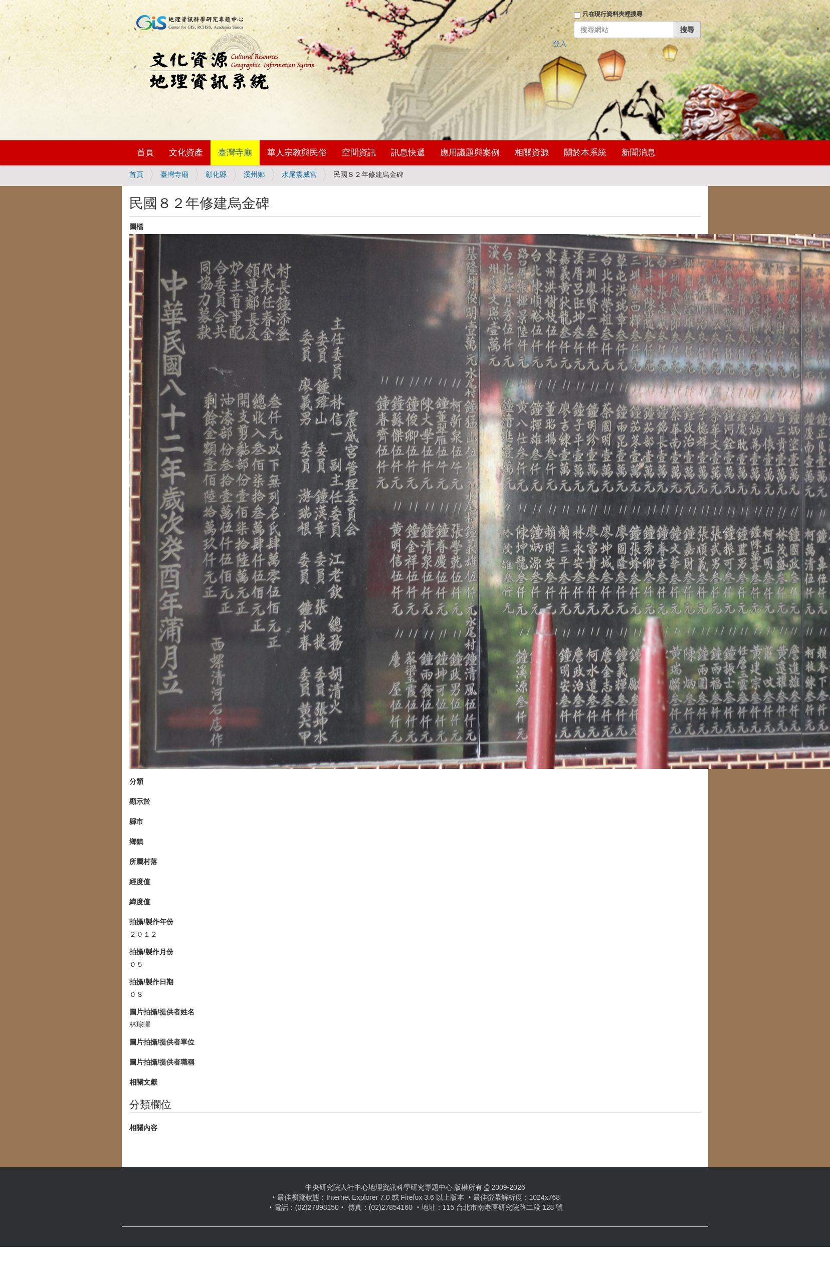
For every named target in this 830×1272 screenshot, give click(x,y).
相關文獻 (143, 1082)
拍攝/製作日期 (151, 982)
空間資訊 (359, 152)
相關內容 (143, 1128)
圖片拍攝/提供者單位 (161, 1042)
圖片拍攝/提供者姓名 (161, 1012)
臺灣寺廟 (235, 152)
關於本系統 (585, 152)
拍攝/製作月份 (151, 952)
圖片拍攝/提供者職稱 (161, 1062)
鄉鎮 (136, 841)
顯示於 (139, 801)
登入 (560, 44)
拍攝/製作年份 (151, 922)
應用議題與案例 (470, 152)
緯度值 (139, 902)
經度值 (139, 882)
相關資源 (532, 152)
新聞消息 (638, 152)
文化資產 (186, 152)
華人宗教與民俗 (297, 152)
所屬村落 (143, 862)
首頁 (145, 152)
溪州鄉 (254, 174)
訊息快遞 (408, 152)
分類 (136, 781)
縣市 (136, 821)
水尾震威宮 (299, 174)
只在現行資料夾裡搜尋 (612, 14)
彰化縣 (216, 174)
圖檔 (136, 227)
